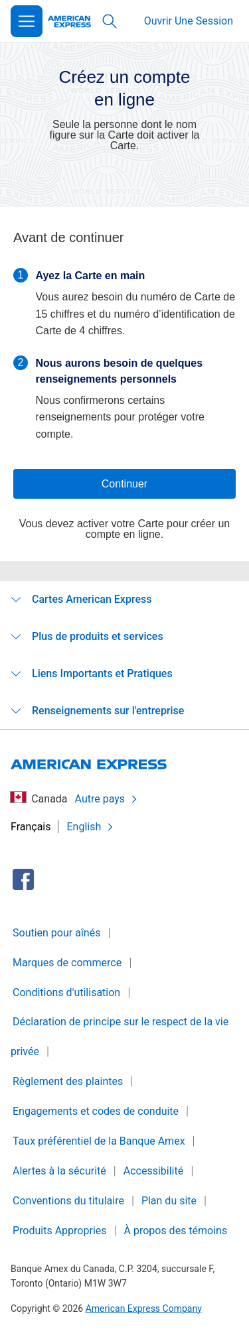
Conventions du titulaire (68, 1200)
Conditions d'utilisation (66, 992)
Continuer (124, 483)
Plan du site (169, 1200)
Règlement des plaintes (68, 1081)
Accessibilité (153, 1171)
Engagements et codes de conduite (96, 1111)
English (91, 826)
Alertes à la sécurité (59, 1171)
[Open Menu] (26, 21)
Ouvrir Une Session (188, 21)
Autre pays (107, 799)
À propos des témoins (176, 1230)
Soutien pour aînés (56, 932)
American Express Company (144, 1308)
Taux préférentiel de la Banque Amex (99, 1141)
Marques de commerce (67, 962)
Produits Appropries (60, 1230)
